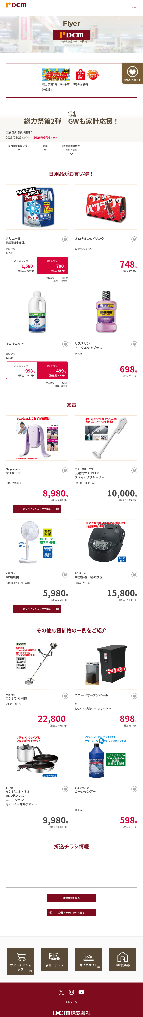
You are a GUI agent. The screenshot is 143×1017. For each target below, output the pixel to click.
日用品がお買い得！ (18, 145)
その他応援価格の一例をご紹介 (71, 148)
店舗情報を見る (71, 898)
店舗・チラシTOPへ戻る (71, 912)
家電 (45, 145)
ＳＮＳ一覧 (71, 1001)
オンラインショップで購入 (37, 509)
